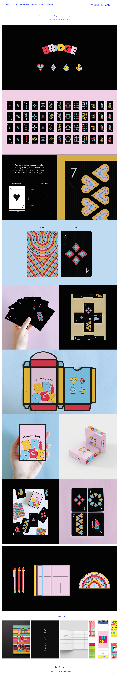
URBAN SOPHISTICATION (21, 5)
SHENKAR (42, 5)
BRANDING (7, 5)
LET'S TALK (51, 5)
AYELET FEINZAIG (101, 5)
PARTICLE (34, 5)
